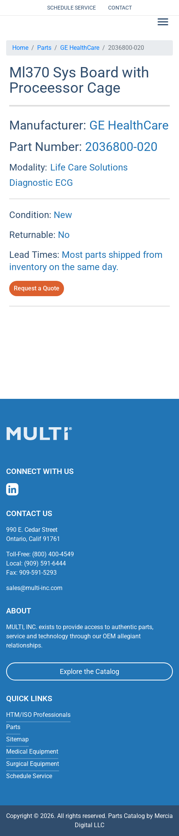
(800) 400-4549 (53, 554)
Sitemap (17, 739)
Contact (120, 8)
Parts (44, 47)
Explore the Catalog (89, 671)
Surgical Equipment (32, 763)
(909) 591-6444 (45, 563)
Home (20, 47)
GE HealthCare (79, 47)
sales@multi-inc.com (34, 588)
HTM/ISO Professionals (38, 714)
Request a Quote (36, 288)
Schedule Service (71, 8)
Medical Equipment (32, 751)
